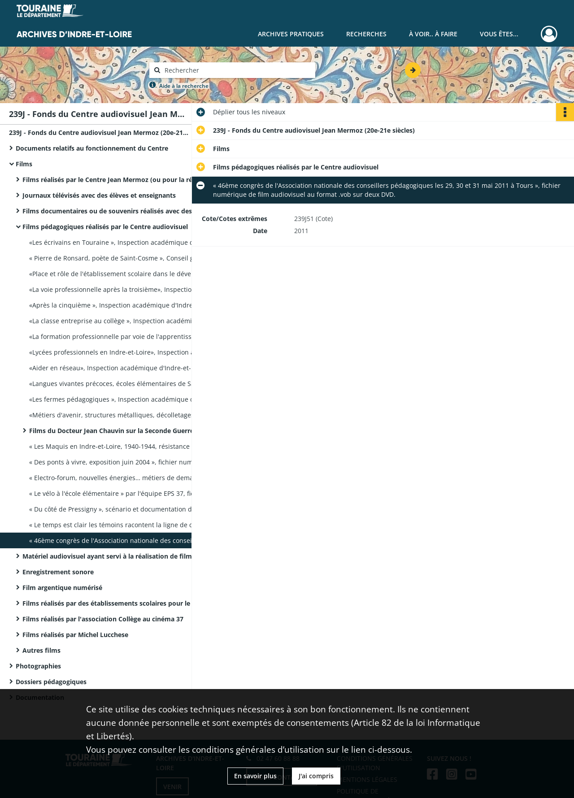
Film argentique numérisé (62, 587)
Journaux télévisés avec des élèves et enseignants (99, 195)
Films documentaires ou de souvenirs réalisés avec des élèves (112, 211)
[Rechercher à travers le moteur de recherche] (237, 70)
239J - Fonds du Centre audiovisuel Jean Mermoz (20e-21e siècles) (98, 132)
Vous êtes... (499, 34)
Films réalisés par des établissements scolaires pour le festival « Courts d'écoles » (112, 603)
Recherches (366, 34)
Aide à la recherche (184, 86)
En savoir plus (255, 776)
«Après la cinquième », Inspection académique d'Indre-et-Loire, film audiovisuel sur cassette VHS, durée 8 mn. (119, 305)
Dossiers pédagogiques (51, 681)
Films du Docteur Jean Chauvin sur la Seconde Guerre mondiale (119, 430)
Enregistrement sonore (58, 572)
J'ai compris (316, 776)
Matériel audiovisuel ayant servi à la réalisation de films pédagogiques (112, 556)
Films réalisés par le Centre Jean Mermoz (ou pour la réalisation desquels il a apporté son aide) (112, 179)
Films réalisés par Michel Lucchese (75, 634)
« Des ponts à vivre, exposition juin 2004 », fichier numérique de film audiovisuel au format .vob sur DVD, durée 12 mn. (119, 462)
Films (24, 164)
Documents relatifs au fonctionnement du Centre (92, 148)
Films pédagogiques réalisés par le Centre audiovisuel (105, 226)
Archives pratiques (291, 34)
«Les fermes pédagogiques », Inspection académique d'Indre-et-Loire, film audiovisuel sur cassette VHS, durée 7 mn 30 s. (119, 399)
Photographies (38, 666)
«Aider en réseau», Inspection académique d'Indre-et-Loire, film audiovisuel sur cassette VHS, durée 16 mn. (119, 368)
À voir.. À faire (433, 34)
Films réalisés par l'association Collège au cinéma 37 (102, 619)
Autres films (41, 650)
